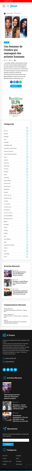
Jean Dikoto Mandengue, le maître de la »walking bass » (15, 311)
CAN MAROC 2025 (16, 145)
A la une (16, 130)
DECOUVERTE (19, 464)
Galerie (16, 174)
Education (16, 171)
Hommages (16, 177)
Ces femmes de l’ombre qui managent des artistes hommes (14, 51)
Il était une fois (16, 183)
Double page (16, 166)
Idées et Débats (16, 180)
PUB (16, 236)
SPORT (17, 458)
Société (16, 248)
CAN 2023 (16, 142)
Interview (16, 192)
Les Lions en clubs (16, 212)
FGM (5, 320)
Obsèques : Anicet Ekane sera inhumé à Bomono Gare (20, 283)
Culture (6, 42)
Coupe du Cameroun (16, 151)
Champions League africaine (16, 148)
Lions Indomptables (16, 215)
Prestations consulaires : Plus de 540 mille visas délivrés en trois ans (20, 292)
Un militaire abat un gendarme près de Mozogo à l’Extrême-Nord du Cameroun (15, 322)
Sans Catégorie (16, 239)
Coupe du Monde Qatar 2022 (16, 154)
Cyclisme (16, 160)
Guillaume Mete (8, 13)
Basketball (16, 136)
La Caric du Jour (16, 195)
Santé (16, 242)
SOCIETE (4, 458)
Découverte (16, 163)
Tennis (16, 256)
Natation (16, 221)
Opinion (16, 227)
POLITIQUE (5, 455)
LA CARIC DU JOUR (7, 461)
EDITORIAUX (18, 461)
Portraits (16, 233)
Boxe (16, 139)
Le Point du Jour (16, 207)
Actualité (16, 133)
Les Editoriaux (16, 210)
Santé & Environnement (16, 245)
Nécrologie (16, 224)
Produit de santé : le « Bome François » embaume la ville (16, 316)
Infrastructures (16, 186)
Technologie (16, 253)
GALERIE (4, 464)
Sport (16, 251)
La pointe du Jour (16, 198)
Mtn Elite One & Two (16, 218)
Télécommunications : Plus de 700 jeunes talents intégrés (19, 273)
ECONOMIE (18, 455)
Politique (16, 230)
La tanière (16, 201)
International (16, 189)
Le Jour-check (16, 204)
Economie (16, 169)
